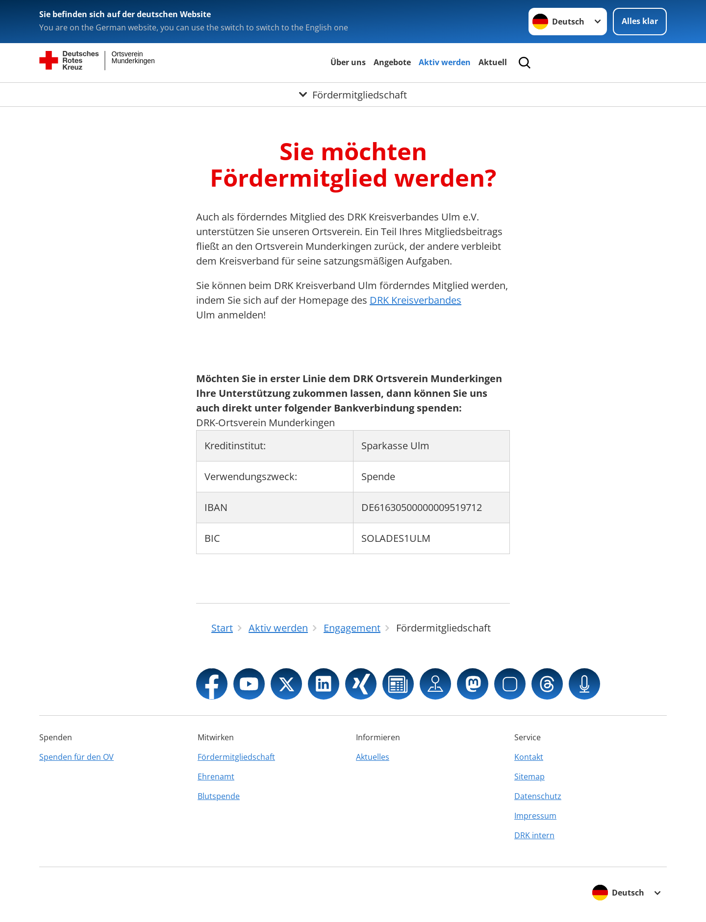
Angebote (392, 62)
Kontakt (528, 757)
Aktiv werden (445, 62)
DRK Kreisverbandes (415, 300)
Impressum (535, 815)
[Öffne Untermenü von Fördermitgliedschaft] (353, 94)
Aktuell (493, 62)
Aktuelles (372, 757)
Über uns (348, 62)
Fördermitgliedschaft (236, 757)
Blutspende (219, 796)
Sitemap (529, 776)
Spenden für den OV (76, 757)
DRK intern (534, 835)
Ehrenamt (216, 776)
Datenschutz (537, 796)
